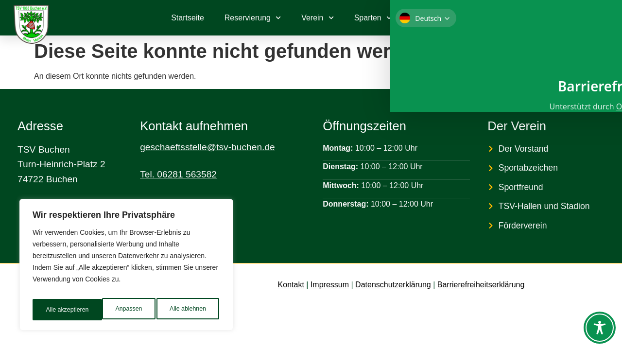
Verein (317, 17)
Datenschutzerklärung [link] (393, 284)
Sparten (373, 17)
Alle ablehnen (117, 310)
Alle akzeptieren (186, 310)
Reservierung (253, 17)
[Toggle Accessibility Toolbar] (600, 328)
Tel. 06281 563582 (178, 174)
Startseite (187, 18)
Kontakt (425, 18)
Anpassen (58, 310)
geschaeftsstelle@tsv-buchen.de (207, 147)
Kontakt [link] (291, 284)
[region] (126, 268)
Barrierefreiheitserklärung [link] (481, 284)
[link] (568, 18)
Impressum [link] (330, 284)
